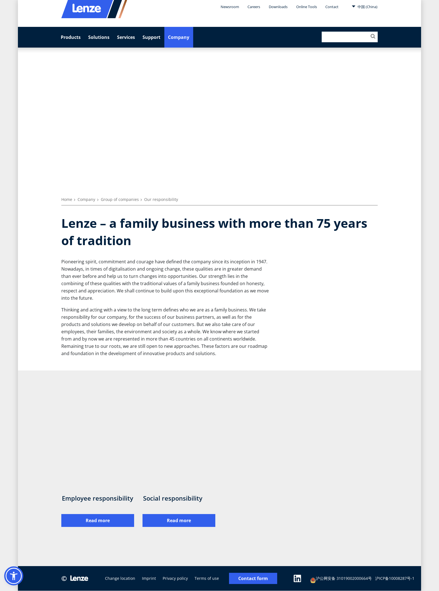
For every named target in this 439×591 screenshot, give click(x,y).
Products (71, 37)
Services (126, 37)
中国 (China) (364, 6)
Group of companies (120, 199)
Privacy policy (175, 578)
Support (151, 37)
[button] (14, 576)
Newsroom (230, 6)
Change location (120, 578)
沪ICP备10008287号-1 (395, 578)
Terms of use (207, 578)
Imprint (149, 578)
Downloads (278, 6)
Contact (331, 6)
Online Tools (306, 6)
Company (178, 37)
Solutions (98, 37)
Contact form (253, 578)
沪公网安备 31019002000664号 (341, 579)
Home (66, 199)
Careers (253, 6)
